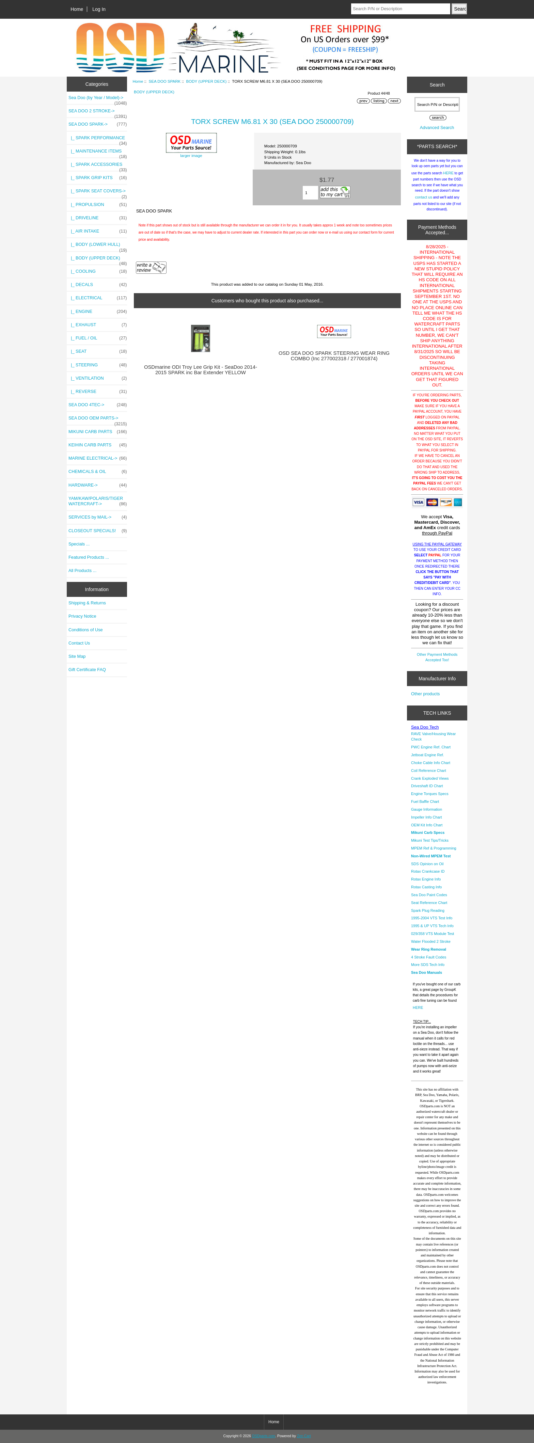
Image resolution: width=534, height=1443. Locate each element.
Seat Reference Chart (429, 903)
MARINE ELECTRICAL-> (97, 458)
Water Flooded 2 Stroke (431, 941)
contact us (423, 197)
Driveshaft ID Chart (427, 786)
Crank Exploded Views (430, 778)
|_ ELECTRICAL (97, 298)
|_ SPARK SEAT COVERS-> (97, 192)
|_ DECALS (97, 284)
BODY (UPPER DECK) (206, 81)
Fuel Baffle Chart (425, 801)
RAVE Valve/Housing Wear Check (433, 736)
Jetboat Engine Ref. (427, 755)
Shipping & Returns (87, 602)
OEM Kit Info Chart (426, 825)
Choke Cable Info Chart (430, 763)
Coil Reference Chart (428, 770)
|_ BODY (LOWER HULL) (97, 246)
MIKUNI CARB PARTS (97, 431)
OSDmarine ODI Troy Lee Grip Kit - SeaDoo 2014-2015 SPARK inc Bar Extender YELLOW (200, 369)
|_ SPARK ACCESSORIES (97, 166)
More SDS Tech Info (427, 965)
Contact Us (79, 643)
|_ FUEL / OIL (97, 338)
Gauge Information (426, 809)
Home (76, 9)
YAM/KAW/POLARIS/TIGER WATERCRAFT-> (97, 501)
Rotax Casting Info (426, 887)
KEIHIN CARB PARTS (97, 445)
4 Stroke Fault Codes (428, 957)
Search (437, 85)
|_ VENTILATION (97, 378)
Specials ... (79, 543)
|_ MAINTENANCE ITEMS (97, 152)
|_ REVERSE (97, 391)
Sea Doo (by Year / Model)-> (97, 99)
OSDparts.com (263, 1436)
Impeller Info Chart (426, 817)
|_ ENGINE (97, 311)
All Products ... (82, 570)
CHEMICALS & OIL (97, 471)
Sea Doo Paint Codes (429, 895)
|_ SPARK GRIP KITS (97, 177)
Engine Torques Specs (430, 794)
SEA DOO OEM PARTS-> (97, 419)
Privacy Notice (82, 616)
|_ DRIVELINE (97, 218)
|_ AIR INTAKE (97, 231)
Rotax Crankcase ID (427, 871)
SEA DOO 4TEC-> (97, 405)
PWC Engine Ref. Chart (431, 747)
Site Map (76, 656)
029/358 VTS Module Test (432, 934)
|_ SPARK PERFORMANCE (97, 139)
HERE (448, 173)
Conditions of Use (85, 629)
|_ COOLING (97, 271)
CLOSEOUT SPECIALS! (97, 531)
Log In (99, 9)
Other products (425, 693)
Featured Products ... (88, 557)
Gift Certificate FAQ (87, 669)
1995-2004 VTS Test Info (432, 918)
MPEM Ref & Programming (433, 848)
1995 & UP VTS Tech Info (432, 926)
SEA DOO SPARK (164, 81)
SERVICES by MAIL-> (97, 517)
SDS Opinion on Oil (427, 864)
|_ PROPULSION (97, 204)
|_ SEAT (97, 351)
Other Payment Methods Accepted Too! (437, 657)
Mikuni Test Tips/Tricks (430, 840)
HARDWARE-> (97, 485)
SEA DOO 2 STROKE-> (97, 112)
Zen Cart (304, 1436)
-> (97, 124)
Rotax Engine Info (426, 879)
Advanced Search (437, 127)
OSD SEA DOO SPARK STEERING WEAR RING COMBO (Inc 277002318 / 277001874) (334, 355)
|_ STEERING (97, 365)
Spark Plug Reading (427, 910)
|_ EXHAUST (97, 325)
